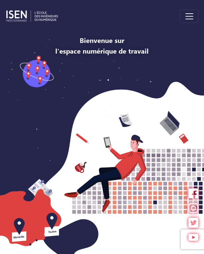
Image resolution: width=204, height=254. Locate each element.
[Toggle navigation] (189, 16)
